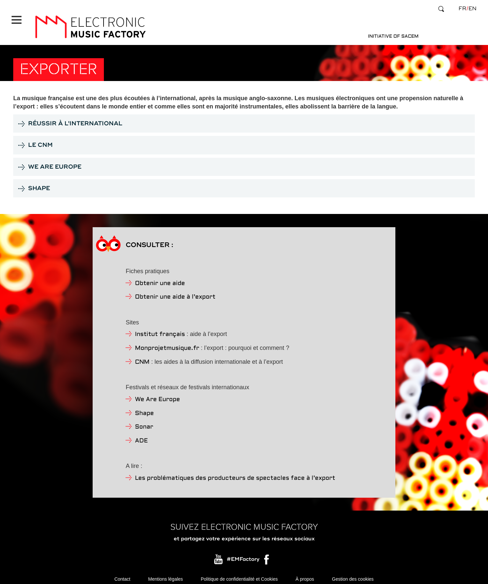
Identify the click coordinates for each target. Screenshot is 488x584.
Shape (144, 407)
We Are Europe (157, 393)
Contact (122, 574)
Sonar (144, 421)
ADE (141, 435)
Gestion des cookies (353, 574)
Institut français (160, 328)
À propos (304, 574)
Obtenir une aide (160, 277)
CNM (142, 356)
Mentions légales (165, 574)
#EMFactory (243, 553)
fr (462, 8)
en (472, 8)
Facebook (267, 555)
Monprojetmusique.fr (167, 342)
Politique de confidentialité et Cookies (239, 574)
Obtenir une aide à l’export (175, 291)
